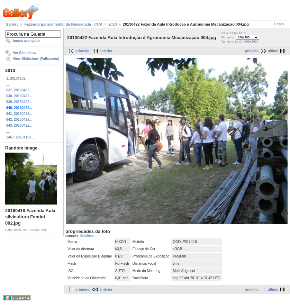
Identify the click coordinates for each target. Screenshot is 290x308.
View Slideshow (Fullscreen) (36, 59)
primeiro (82, 51)
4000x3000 (250, 41)
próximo (252, 51)
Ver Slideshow (24, 53)
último (273, 51)
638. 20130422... (19, 96)
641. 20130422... (19, 114)
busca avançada (26, 41)
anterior (106, 51)
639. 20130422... (19, 102)
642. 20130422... (19, 119)
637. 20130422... (19, 90)
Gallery (12, 24)
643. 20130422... (19, 125)
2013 (112, 24)
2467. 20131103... (20, 137)
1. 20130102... (17, 78)
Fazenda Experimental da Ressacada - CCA (63, 24)
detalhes (87, 236)
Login (279, 24)
